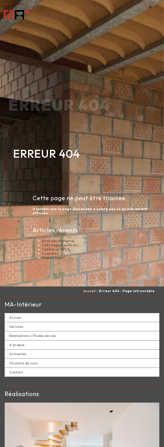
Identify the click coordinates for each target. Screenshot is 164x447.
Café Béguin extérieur (60, 226)
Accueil (89, 272)
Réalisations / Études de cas (32, 317)
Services (16, 308)
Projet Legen (52, 239)
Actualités (17, 335)
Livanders (50, 235)
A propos (17, 326)
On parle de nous (23, 344)
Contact (16, 353)
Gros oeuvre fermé (58, 222)
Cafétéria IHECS (56, 231)
